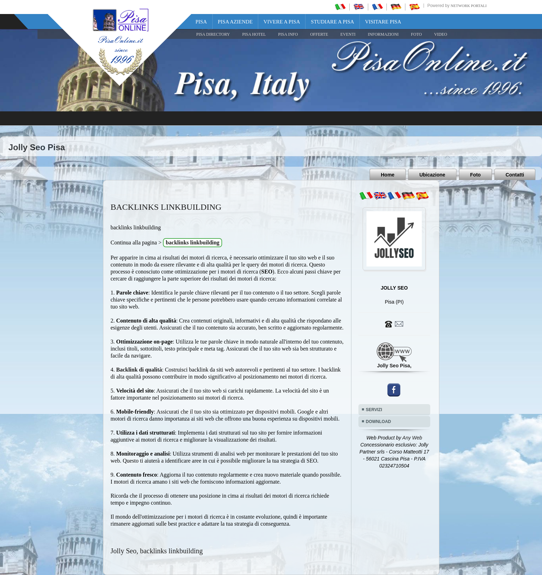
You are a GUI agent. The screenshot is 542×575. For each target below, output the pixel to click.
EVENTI (347, 34)
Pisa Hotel (254, 34)
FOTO (416, 34)
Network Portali (469, 6)
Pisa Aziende (235, 22)
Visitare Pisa (383, 22)
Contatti (515, 175)
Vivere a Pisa (281, 22)
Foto (475, 175)
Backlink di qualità (139, 370)
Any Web (412, 438)
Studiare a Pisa (332, 22)
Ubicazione (432, 175)
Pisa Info (288, 34)
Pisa (201, 22)
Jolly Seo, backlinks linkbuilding (157, 551)
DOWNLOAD (378, 421)
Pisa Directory (213, 34)
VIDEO (440, 34)
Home (388, 175)
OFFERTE (319, 34)
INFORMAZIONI (383, 34)
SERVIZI (374, 409)
